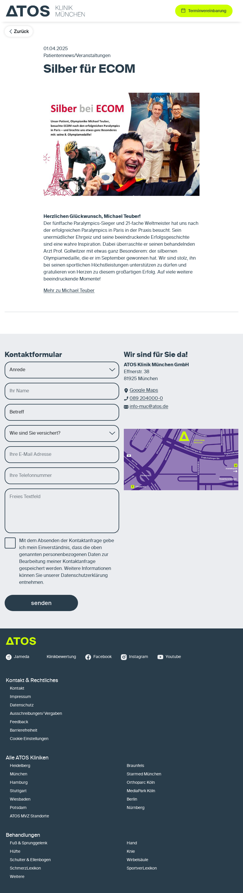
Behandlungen (23, 835)
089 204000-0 (146, 398)
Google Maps (144, 390)
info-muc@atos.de (149, 406)
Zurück (18, 31)
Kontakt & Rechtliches (32, 680)
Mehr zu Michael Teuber (69, 291)
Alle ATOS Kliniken (27, 758)
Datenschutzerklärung (84, 575)
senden (41, 603)
